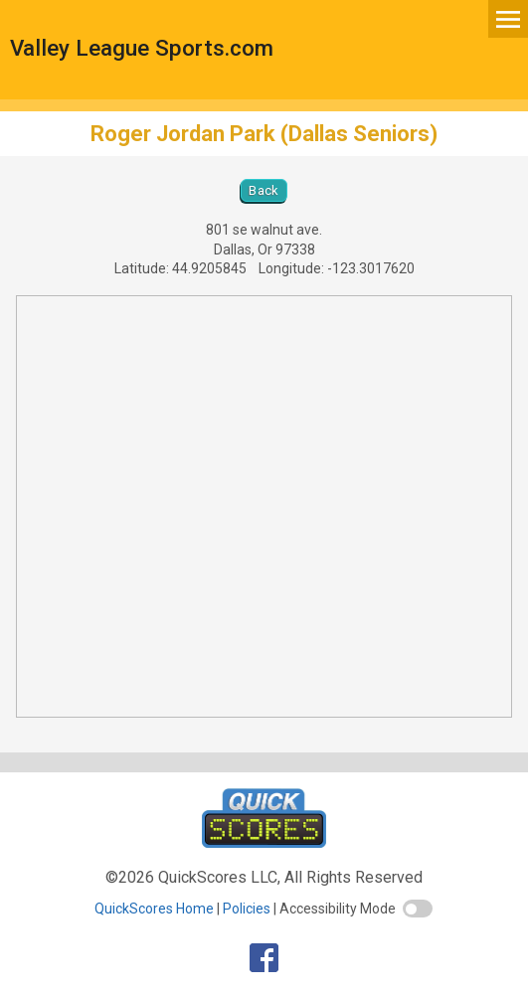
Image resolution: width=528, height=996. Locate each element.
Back (264, 190)
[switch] (418, 908)
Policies (246, 908)
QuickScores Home (154, 908)
